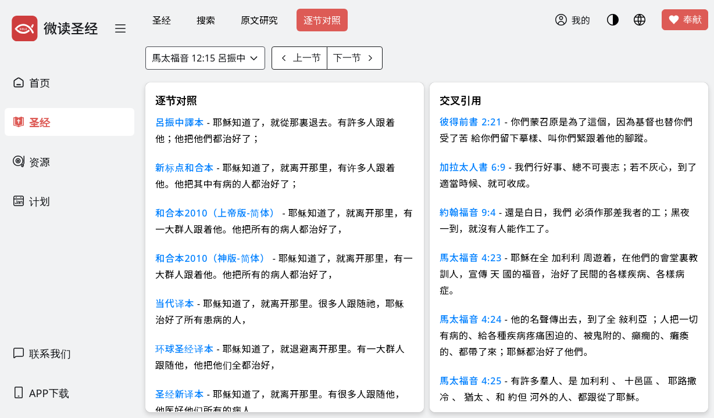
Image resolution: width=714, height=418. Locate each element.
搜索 (206, 20)
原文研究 (259, 20)
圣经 (161, 20)
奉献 (685, 20)
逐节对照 (322, 20)
